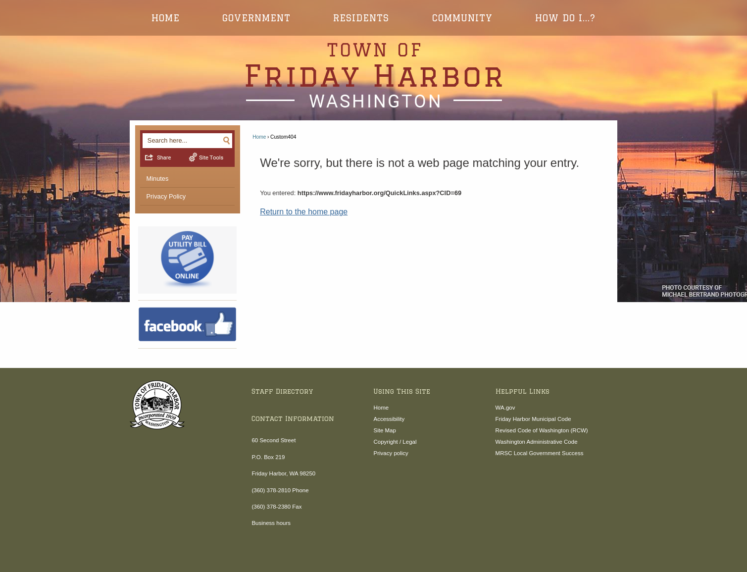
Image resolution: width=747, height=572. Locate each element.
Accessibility (388, 419)
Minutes (158, 178)
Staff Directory (282, 391)
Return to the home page (304, 212)
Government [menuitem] (256, 17)
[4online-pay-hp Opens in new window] (187, 260)
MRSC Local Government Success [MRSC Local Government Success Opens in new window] (540, 453)
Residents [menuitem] (361, 17)
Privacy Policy (166, 196)
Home (259, 137)
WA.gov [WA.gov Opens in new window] (505, 408)
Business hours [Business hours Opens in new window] (271, 523)
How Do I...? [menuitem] (565, 17)
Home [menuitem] (165, 17)
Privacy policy (390, 453)
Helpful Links (522, 391)
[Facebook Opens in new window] (187, 324)
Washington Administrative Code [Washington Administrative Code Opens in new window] (537, 442)
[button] (226, 140)
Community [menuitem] (462, 17)
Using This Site (401, 391)
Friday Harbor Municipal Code (533, 419)
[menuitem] (187, 179)
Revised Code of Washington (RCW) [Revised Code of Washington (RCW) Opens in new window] (542, 430)
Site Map (384, 430)
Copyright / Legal (394, 442)
